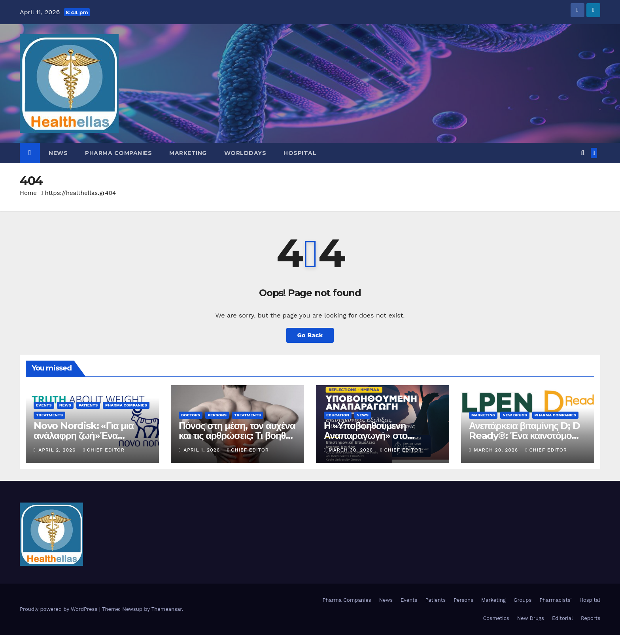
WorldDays (245, 153)
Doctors (190, 415)
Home (28, 193)
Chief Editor (104, 450)
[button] (582, 153)
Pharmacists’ (555, 600)
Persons (217, 415)
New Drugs (515, 415)
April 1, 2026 (202, 450)
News (58, 153)
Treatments (49, 415)
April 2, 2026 (58, 450)
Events (44, 405)
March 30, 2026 (352, 450)
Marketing (188, 153)
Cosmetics (496, 618)
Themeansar (166, 609)
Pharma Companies (118, 153)
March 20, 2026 (497, 450)
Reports (590, 618)
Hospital (300, 153)
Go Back (310, 335)
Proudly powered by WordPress (59, 609)
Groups (522, 600)
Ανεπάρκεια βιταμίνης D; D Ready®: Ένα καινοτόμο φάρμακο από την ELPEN (524, 435)
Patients (88, 405)
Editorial (562, 618)
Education (337, 415)
